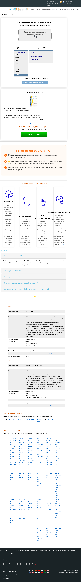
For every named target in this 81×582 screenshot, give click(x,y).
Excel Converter (62, 550)
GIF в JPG (40, 466)
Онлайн (38, 9)
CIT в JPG (40, 444)
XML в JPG (13, 440)
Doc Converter (43, 550)
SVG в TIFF (30, 419)
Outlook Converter (25, 550)
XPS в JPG (58, 448)
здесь (62, 244)
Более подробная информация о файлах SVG (38, 353)
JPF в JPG (13, 462)
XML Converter (72, 550)
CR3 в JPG (49, 438)
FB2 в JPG (49, 538)
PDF (17, 72)
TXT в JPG (22, 460)
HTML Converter (52, 550)
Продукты (61, 9)
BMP (17, 57)
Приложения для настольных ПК (49, 9)
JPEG (17, 54)
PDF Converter (15, 550)
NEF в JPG (22, 499)
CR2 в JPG (22, 509)
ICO (17, 66)
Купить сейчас (33, 134)
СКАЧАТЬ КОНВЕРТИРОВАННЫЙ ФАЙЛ (35, 83)
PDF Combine (14, 553)
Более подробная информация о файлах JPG (38, 405)
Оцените (33, 298)
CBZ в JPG (49, 527)
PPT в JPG (22, 519)
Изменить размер (36, 56)
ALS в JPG (31, 460)
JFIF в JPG (22, 466)
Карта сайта (6, 571)
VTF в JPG (13, 446)
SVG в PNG (20, 419)
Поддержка (67, 9)
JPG (17, 74)
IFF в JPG (57, 442)
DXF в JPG (40, 450)
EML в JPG (13, 472)
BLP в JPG (13, 464)
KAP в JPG (49, 444)
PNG (17, 69)
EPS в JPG (58, 511)
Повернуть (34, 59)
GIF (17, 63)
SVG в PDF (11, 419)
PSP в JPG (40, 456)
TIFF (17, 60)
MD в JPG (49, 532)
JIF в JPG (21, 478)
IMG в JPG (22, 442)
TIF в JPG (31, 472)
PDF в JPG (13, 438)
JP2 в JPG (31, 458)
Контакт (72, 9)
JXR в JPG (40, 438)
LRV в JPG (22, 472)
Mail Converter (35, 550)
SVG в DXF (50, 419)
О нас (77, 9)
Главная (33, 9)
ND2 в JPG (13, 470)
